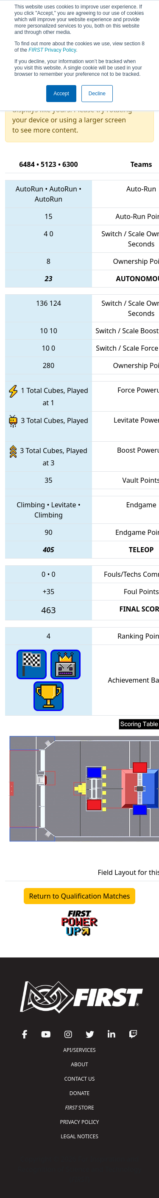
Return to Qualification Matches (79, 896)
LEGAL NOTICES (79, 1136)
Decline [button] (97, 94)
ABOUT (79, 1064)
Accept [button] (61, 94)
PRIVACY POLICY (79, 1122)
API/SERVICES (79, 1050)
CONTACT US (79, 1078)
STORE (79, 1107)
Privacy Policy (52, 50)
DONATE (79, 1093)
